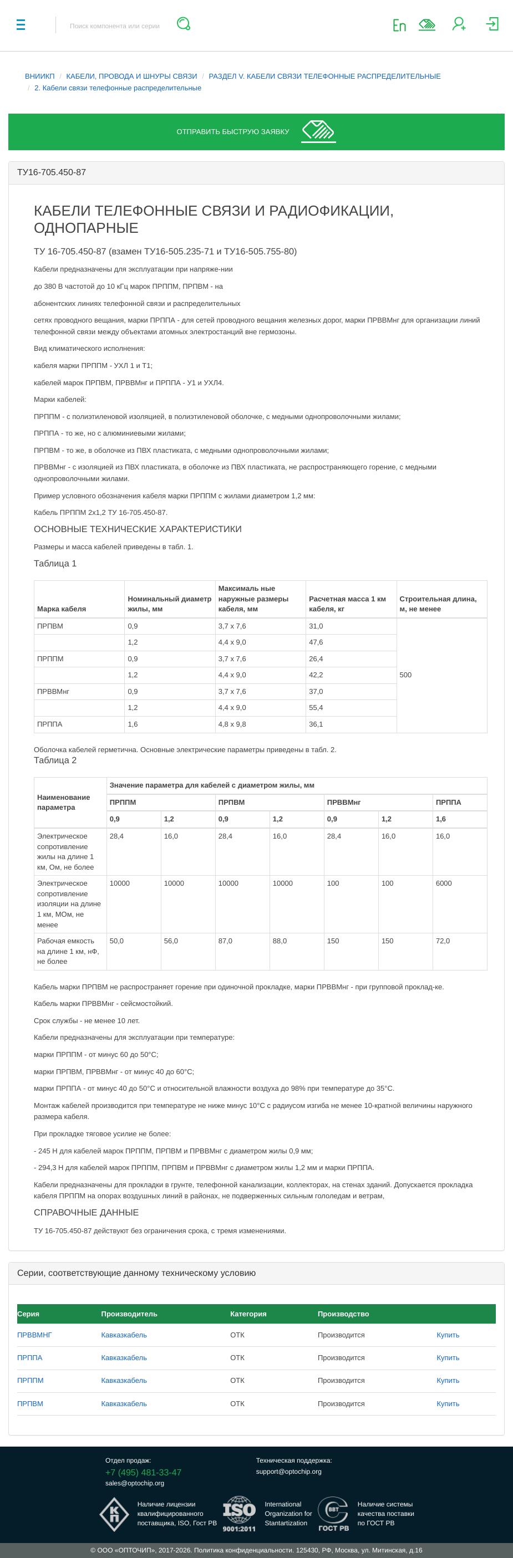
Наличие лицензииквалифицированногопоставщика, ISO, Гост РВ (177, 1513)
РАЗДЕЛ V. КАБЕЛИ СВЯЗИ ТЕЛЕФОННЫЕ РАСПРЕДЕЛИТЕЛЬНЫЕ (324, 76)
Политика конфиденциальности (243, 1550)
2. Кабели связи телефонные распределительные (117, 88)
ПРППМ (30, 1380)
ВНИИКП (40, 76)
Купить (448, 1335)
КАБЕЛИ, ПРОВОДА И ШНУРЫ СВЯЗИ (132, 76)
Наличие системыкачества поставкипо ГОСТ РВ (386, 1513)
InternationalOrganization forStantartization (288, 1513)
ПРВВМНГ (34, 1335)
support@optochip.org (289, 1471)
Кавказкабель (124, 1335)
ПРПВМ (30, 1403)
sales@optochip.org (134, 1483)
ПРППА (29, 1357)
